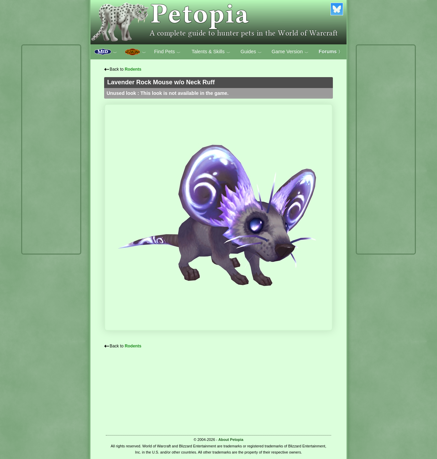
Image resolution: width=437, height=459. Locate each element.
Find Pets (167, 52)
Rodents (133, 69)
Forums (331, 51)
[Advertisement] (51, 149)
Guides (251, 52)
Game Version (290, 52)
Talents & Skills (211, 52)
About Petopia (230, 440)
